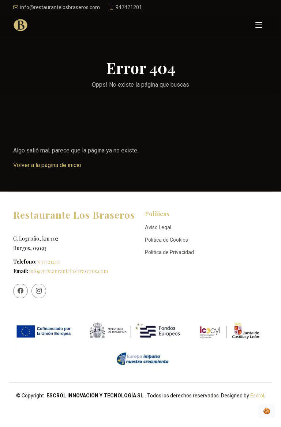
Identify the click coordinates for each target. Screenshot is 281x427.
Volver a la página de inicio (47, 165)
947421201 (49, 261)
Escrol (257, 395)
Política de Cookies (166, 239)
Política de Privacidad (169, 252)
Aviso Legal (158, 227)
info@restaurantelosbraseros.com (68, 271)
